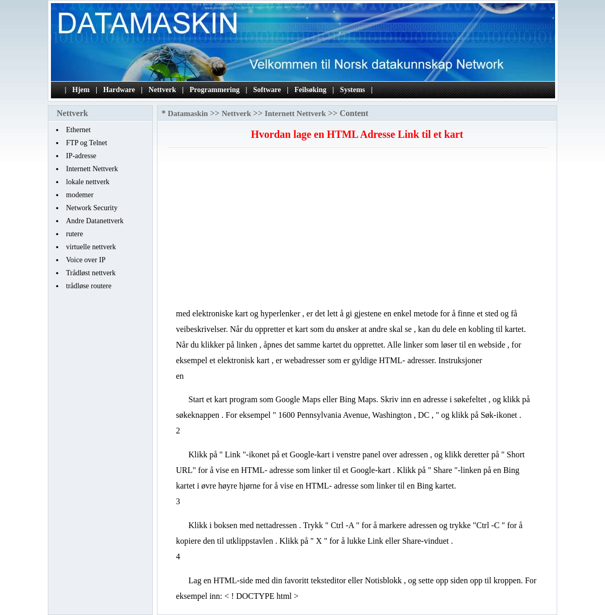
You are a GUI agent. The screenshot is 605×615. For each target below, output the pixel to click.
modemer (80, 195)
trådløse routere (88, 286)
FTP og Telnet (86, 143)
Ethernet (78, 130)
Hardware (119, 90)
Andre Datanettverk (95, 221)
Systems (352, 90)
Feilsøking (310, 90)
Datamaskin (188, 113)
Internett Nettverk (92, 169)
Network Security (91, 208)
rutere (74, 234)
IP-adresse (81, 156)
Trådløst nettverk (91, 273)
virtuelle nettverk (91, 247)
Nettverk (162, 90)
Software (267, 90)
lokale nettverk (88, 182)
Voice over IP (86, 260)
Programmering (215, 90)
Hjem (80, 90)
